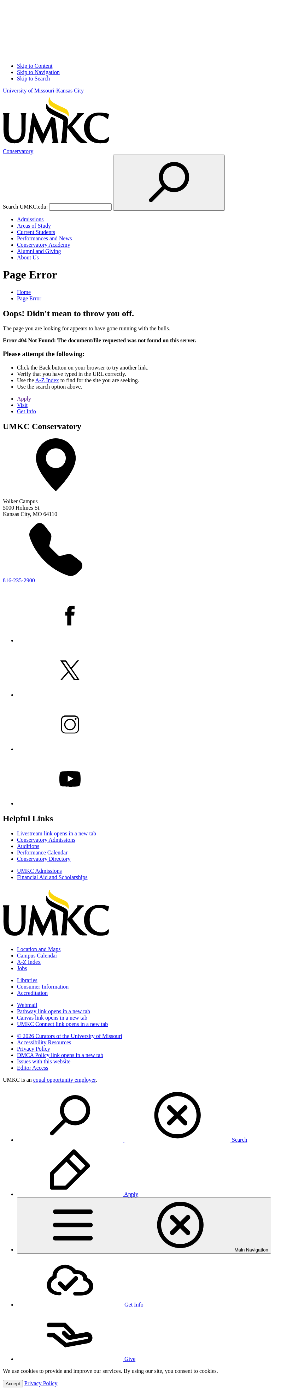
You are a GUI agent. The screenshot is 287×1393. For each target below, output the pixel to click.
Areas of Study (34, 226)
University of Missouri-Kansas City (43, 91)
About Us (28, 257)
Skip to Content (34, 66)
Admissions (30, 219)
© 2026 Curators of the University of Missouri (69, 1036)
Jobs (22, 968)
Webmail (27, 1005)
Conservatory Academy (43, 245)
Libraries (27, 980)
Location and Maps (39, 949)
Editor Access (32, 1068)
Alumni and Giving (39, 251)
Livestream (56, 833)
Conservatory (18, 151)
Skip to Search (33, 79)
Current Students (36, 232)
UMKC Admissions (39, 871)
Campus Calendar (37, 956)
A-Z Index (47, 380)
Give (76, 1359)
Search (132, 1140)
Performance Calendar (42, 852)
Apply (24, 399)
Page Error (29, 298)
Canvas (52, 1018)
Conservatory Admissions (46, 840)
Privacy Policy (33, 1049)
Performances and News (44, 238)
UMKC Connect (62, 1024)
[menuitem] (150, 1116)
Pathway (53, 1011)
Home (24, 292)
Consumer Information (43, 987)
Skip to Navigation (38, 72)
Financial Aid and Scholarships (52, 877)
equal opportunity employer (64, 1080)
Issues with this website (44, 1061)
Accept (13, 1383)
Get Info (26, 411)
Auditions (28, 846)
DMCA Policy (60, 1055)
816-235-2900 (19, 580)
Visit (22, 405)
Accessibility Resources (44, 1042)
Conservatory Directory (44, 859)
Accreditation (32, 993)
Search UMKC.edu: (25, 207)
